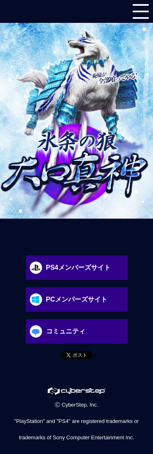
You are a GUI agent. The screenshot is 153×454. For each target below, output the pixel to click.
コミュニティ (55, 331)
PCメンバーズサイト (66, 299)
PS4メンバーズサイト (68, 268)
